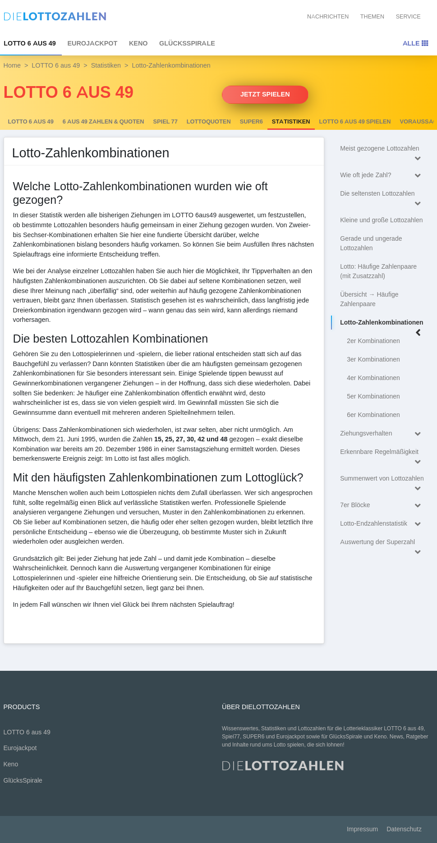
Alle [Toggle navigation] (415, 43)
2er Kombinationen (373, 341)
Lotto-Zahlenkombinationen (382, 324)
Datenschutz (404, 829)
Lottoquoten (209, 122)
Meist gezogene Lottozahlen (382, 150)
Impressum (362, 829)
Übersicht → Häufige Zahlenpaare (369, 299)
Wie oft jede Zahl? (382, 175)
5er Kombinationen (373, 396)
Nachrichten (328, 16)
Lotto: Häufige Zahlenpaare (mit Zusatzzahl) (378, 271)
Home (12, 65)
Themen (372, 16)
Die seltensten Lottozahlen (382, 195)
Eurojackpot (92, 43)
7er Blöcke (382, 505)
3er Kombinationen (373, 359)
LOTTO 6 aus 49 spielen (355, 122)
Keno (138, 43)
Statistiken (106, 65)
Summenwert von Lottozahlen (382, 480)
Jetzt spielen (265, 94)
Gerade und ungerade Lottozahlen (371, 243)
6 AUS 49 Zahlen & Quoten (103, 122)
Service (408, 16)
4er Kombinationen (373, 378)
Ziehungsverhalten (382, 434)
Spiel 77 (165, 122)
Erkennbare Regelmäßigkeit (382, 453)
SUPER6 (251, 122)
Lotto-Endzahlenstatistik (382, 524)
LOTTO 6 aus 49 (56, 65)
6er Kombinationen (373, 415)
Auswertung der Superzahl (382, 543)
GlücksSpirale (187, 43)
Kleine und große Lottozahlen (381, 220)
